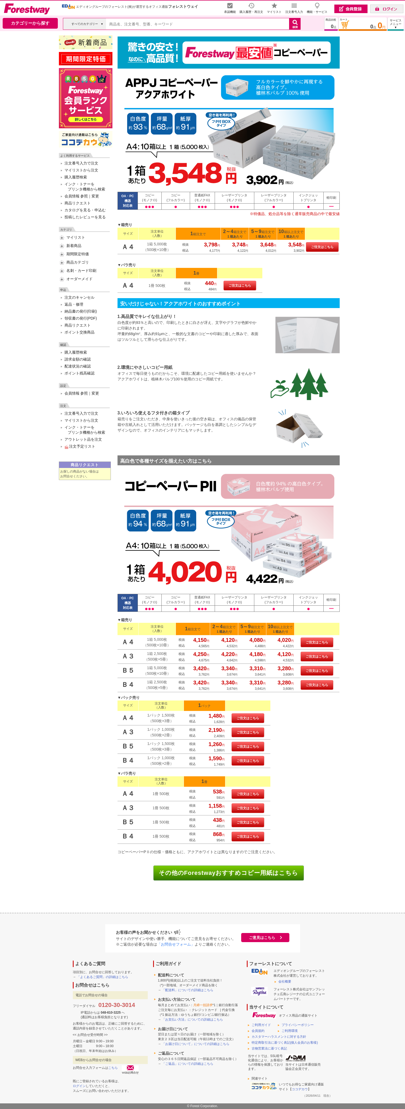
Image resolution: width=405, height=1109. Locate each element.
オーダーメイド (79, 279)
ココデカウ (300, 1089)
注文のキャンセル (79, 297)
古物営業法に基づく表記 (269, 1048)
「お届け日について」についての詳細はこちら (195, 1044)
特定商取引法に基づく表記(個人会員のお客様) (285, 1042)
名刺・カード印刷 (81, 270)
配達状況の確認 (78, 366)
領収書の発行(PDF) (81, 318)
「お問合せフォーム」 (176, 944)
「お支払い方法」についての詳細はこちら (192, 1019)
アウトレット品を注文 (83, 439)
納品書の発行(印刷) (81, 311)
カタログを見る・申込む (85, 210)
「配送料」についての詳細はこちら (187, 990)
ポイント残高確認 (79, 373)
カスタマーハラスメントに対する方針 (279, 1037)
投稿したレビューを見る (85, 217)
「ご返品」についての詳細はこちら (187, 1064)
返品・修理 (74, 304)
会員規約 (258, 1031)
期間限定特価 (77, 254)
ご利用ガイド (261, 1025)
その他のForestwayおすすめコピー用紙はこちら (228, 873)
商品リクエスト (78, 203)
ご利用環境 (290, 1031)
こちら (113, 1068)
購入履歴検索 (76, 177)
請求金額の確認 (78, 359)
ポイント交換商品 (79, 332)
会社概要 (284, 981)
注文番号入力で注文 (81, 163)
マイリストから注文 (81, 170)
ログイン (79, 1086)
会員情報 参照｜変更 (82, 196)
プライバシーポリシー (298, 1025)
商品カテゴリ (77, 262)
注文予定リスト (80, 446)
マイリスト (75, 237)
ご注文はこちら (322, 247)
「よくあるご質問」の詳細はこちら (102, 977)
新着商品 (73, 245)
